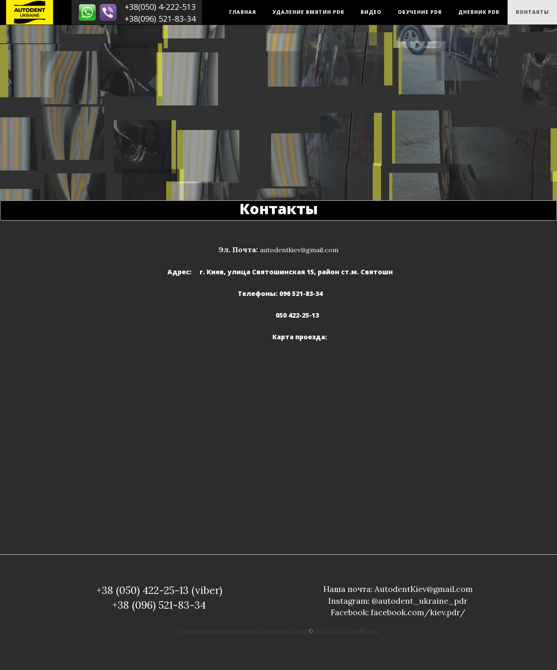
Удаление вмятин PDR (308, 12)
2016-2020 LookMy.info (347, 630)
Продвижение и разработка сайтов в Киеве (242, 630)
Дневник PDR (478, 12)
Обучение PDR (420, 12)
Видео (371, 12)
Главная (242, 12)
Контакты (532, 12)
